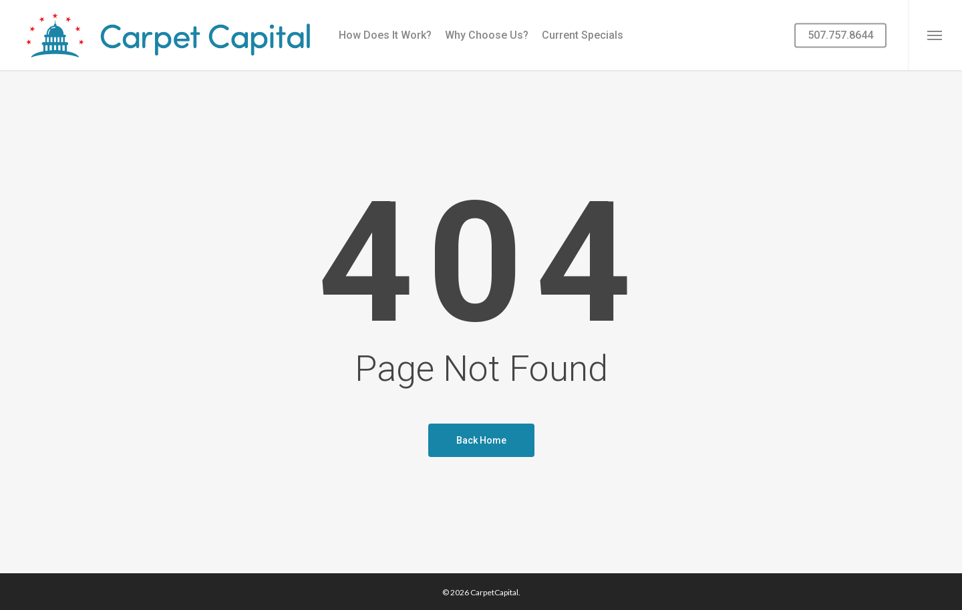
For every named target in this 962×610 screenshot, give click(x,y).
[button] (935, 35)
